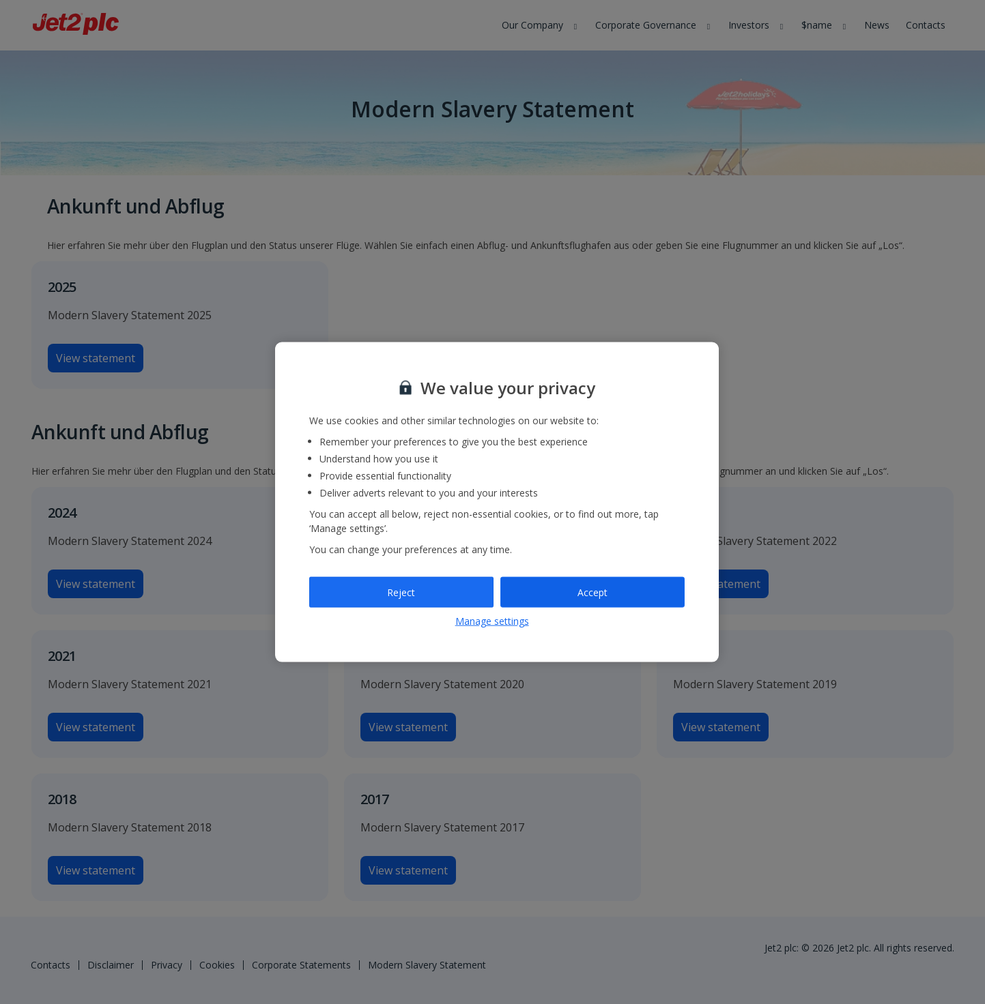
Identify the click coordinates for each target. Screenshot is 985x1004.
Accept (592, 591)
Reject (401, 591)
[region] (497, 502)
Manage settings (492, 621)
